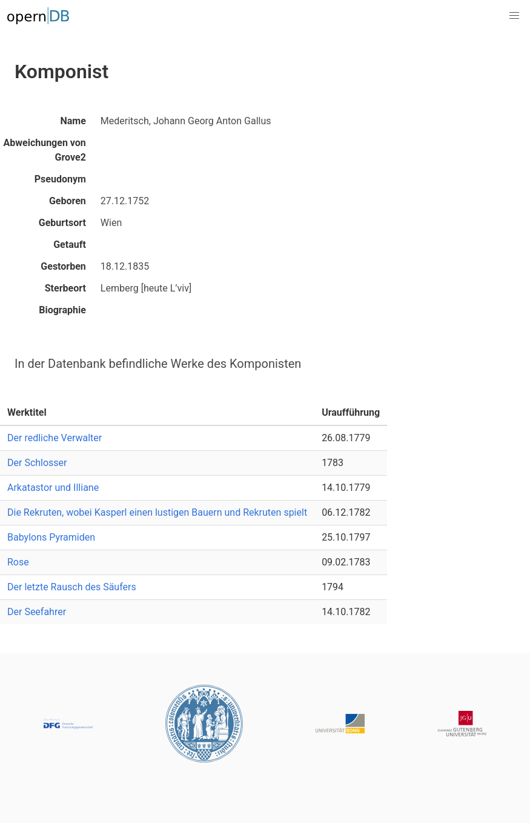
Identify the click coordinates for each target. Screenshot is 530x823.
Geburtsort (62, 222)
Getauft (69, 244)
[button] (514, 16)
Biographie (62, 310)
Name (72, 121)
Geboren (67, 201)
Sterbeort (65, 288)
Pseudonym (60, 179)
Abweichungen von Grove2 (45, 150)
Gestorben (63, 266)
